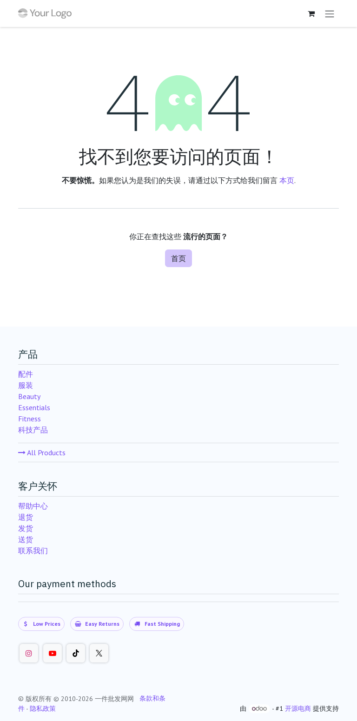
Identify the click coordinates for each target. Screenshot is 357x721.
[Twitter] (99, 653)
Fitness (29, 418)
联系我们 (33, 550)
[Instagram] (29, 653)
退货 (25, 517)
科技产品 (33, 429)
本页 (286, 180)
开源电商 (298, 708)
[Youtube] (52, 653)
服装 (25, 385)
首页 (178, 258)
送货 (25, 539)
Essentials (34, 407)
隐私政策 (43, 708)
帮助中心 (33, 506)
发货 (25, 528)
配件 (25, 374)
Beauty (29, 396)
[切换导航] (329, 13)
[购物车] (311, 13)
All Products (42, 452)
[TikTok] (75, 653)
